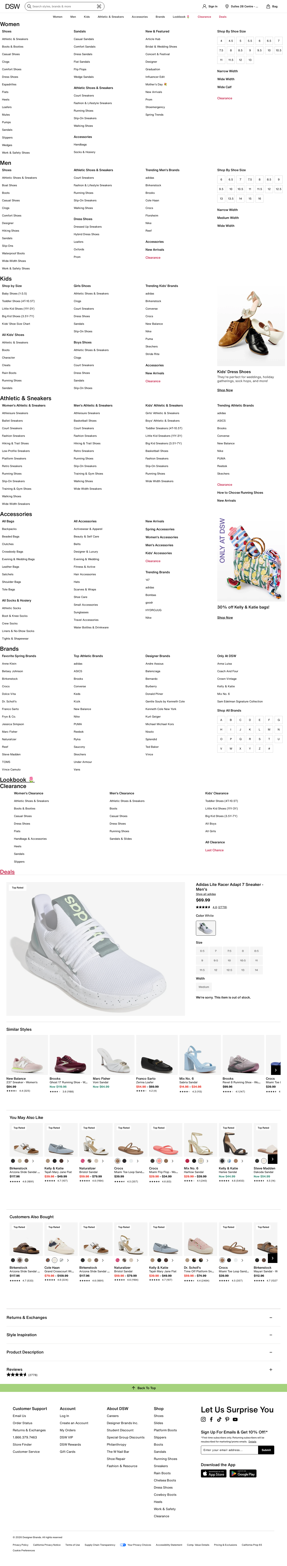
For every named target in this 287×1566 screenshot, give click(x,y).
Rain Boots (9, 373)
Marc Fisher (9, 731)
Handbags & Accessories (30, 839)
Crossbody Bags (12, 551)
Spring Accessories (159, 529)
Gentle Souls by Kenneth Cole (165, 701)
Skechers (151, 346)
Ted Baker (152, 747)
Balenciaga (152, 671)
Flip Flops (80, 69)
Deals (222, 17)
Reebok (222, 466)
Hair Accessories (85, 574)
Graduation (152, 69)
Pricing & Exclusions (225, 1544)
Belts (77, 544)
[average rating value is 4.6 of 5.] (207, 907)
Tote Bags (8, 589)
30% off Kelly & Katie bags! (243, 607)
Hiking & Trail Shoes (15, 443)
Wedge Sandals (84, 77)
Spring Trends (154, 114)
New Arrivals (153, 92)
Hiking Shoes (10, 230)
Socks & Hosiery (84, 152)
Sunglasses (81, 612)
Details (252, 1441)
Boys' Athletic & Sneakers (162, 420)
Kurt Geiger (153, 716)
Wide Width (225, 79)
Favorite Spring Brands (19, 655)
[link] (26, 1082)
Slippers (7, 137)
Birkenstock (153, 185)
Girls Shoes (82, 285)
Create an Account (74, 1423)
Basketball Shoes (85, 420)
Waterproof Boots (13, 253)
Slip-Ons (7, 246)
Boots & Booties (12, 46)
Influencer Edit (155, 77)
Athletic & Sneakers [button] (111, 17)
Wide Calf (224, 87)
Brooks (150, 193)
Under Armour (83, 762)
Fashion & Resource (122, 1466)
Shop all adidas (206, 894)
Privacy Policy (20, 1544)
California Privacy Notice (47, 1544)
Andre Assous (154, 663)
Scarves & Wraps (85, 589)
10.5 (278, 50)
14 (240, 198)
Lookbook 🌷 (181, 17)
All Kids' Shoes (13, 334)
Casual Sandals (84, 39)
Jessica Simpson (13, 724)
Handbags (80, 144)
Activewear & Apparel (88, 529)
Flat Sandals (82, 61)
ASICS (221, 420)
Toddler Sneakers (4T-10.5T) (163, 428)
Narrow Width (227, 71)
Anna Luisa (224, 663)
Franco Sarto (10, 709)
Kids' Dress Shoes (234, 371)
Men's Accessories (159, 545)
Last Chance (214, 850)
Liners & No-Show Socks (18, 631)
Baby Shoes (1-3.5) (14, 293)
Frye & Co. (9, 716)
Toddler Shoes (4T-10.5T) (18, 301)
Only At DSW (226, 655)
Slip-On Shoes (83, 331)
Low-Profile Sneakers (16, 451)
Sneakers (161, 1466)
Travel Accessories (86, 620)
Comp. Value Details (198, 1544)
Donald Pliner (154, 694)
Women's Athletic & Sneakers (23, 405)
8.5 (240, 50)
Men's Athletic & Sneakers (93, 405)
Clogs (5, 61)
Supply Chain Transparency (100, 1544)
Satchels (7, 574)
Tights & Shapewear (15, 638)
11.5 (230, 60)
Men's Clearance (122, 793)
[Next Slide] (276, 1070)
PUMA (221, 458)
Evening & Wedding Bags (18, 559)
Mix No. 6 (223, 694)
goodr (149, 602)
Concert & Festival (157, 54)
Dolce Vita (9, 694)
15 (250, 198)
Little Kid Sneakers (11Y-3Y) (163, 436)
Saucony (79, 747)
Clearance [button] (204, 17)
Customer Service (26, 1451)
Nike (148, 223)
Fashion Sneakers (13, 436)
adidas (149, 178)
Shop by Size (12, 285)
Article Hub (152, 39)
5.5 (250, 41)
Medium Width (228, 217)
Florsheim (151, 215)
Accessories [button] (140, 17)
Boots (6, 193)
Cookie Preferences (24, 1550)
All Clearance (215, 842)
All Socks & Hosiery (16, 600)
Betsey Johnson (12, 671)
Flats (5, 92)
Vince (149, 754)
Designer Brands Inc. (122, 1423)
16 (259, 198)
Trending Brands (157, 572)
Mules (6, 114)
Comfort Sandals (84, 46)
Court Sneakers (84, 95)
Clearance (224, 98)
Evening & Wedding (86, 559)
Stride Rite (152, 354)
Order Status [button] (22, 1423)
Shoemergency (155, 107)
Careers (113, 1415)
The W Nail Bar (118, 1451)
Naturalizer (9, 739)
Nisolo (149, 731)
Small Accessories (86, 605)
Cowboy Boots (165, 1494)
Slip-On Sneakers (85, 118)
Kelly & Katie (226, 686)
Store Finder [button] (22, 1444)
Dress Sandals (83, 54)
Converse (151, 308)
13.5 (231, 198)
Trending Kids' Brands (161, 285)
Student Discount (120, 1430)
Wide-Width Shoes (14, 261)
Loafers (7, 107)
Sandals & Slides (121, 839)
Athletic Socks (11, 608)
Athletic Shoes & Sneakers (93, 87)
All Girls (210, 831)
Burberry (151, 686)
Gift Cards (67, 1451)
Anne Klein (9, 663)
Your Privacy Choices (135, 1544)
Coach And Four (227, 671)
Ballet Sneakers (12, 420)
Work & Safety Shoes (16, 152)
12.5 (278, 189)
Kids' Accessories (158, 553)
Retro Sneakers (12, 466)
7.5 (221, 50)
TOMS (6, 762)
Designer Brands (157, 655)
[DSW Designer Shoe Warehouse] (13, 6)
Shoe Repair (116, 1458)
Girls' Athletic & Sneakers (162, 413)
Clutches (8, 544)
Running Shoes (83, 110)
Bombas (150, 595)
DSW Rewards (70, 1444)
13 (250, 60)
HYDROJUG (153, 610)
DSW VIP (66, 1437)
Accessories (154, 241)
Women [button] (57, 17)
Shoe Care (80, 597)
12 (240, 60)
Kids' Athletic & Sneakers (164, 405)
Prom (148, 99)
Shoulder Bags (11, 582)
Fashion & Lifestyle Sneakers (93, 103)
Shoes (6, 31)
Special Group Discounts (125, 1437)
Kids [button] (87, 17)
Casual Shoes (11, 54)
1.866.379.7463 (25, 1437)
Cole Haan (152, 200)
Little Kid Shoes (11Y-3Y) (18, 308)
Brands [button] (160, 17)
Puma (149, 339)
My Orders (68, 1430)
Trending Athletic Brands (235, 405)
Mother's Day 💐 (156, 84)
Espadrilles (9, 84)
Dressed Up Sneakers (88, 226)
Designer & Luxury (86, 551)
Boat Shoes (9, 185)
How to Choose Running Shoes (240, 492)
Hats (77, 582)
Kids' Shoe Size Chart (16, 324)
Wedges (7, 145)
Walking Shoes (83, 126)
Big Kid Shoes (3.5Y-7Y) (18, 316)
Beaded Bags (10, 536)
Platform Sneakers (14, 458)
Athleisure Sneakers (15, 413)
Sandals (7, 130)
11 (221, 60)
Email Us (19, 1415)
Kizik (77, 701)
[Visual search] (99, 6)
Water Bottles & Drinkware (91, 627)
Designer (151, 61)
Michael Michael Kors (159, 724)
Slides (158, 1423)
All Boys (210, 823)
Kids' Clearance (216, 793)
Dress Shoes (10, 77)
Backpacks (9, 529)
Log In (64, 1415)
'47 (147, 580)
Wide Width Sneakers (16, 504)
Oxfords (79, 249)
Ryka (77, 739)
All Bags (8, 521)
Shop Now (225, 390)
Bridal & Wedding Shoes (161, 46)
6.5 (269, 41)
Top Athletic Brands (88, 655)
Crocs (149, 208)
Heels (5, 99)
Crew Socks (10, 623)
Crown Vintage (227, 679)
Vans (77, 769)
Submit (266, 1450)
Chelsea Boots (165, 1480)
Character (8, 357)
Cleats (6, 365)
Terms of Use (72, 1544)
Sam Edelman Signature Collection (240, 701)
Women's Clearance (28, 793)
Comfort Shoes (11, 69)
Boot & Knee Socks (15, 616)
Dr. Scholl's (9, 701)
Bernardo (151, 679)
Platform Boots (165, 1430)
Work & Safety (165, 1509)
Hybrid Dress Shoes (86, 234)
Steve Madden (11, 754)
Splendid (151, 739)
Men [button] (73, 17)
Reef (148, 230)
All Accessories (85, 521)
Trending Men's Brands (162, 170)
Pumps (6, 122)
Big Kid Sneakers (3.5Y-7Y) (163, 443)
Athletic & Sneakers (15, 39)
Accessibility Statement (169, 1544)
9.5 (259, 50)
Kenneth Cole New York (160, 709)
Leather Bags (10, 567)
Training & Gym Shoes (16, 489)
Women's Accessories (161, 537)
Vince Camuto (11, 769)
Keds (77, 694)
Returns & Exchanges (29, 1430)
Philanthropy (116, 1444)
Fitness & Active (84, 567)
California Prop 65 (252, 1544)
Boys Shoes (82, 342)
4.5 (231, 41)
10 (269, 50)
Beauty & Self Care (86, 536)
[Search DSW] (65, 6)
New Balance (154, 324)
